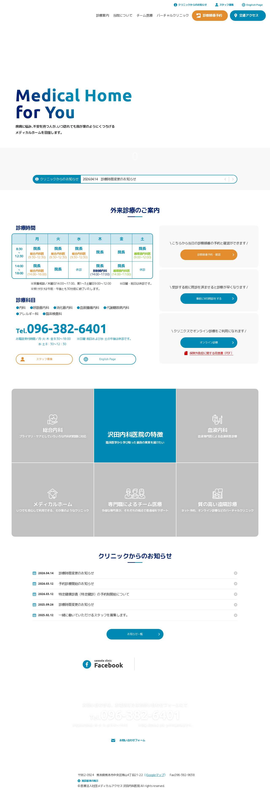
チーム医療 (144, 15)
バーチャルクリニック (173, 15)
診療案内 (102, 15)
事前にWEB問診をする (213, 298)
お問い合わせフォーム (131, 740)
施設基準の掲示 (88, 780)
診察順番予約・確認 (214, 254)
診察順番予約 (209, 15)
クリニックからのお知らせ (190, 5)
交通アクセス (246, 15)
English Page (252, 5)
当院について (122, 15)
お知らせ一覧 (142, 634)
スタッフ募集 (224, 5)
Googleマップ (155, 774)
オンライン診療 (216, 342)
